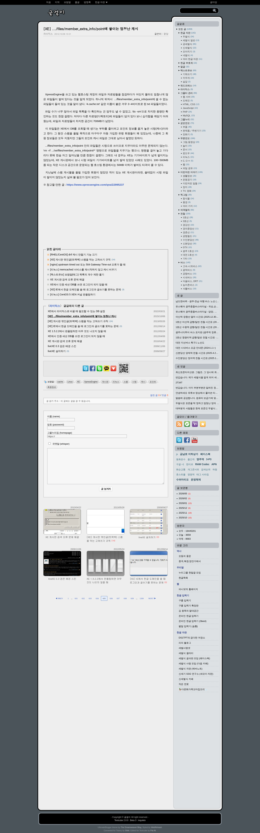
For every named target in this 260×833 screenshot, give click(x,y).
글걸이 (127, 817)
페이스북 (205, 454)
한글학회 (183, 577)
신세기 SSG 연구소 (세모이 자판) (196, 673)
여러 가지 (190, 206)
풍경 (186, 202)
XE (78, 382)
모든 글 (185, 29)
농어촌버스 (190, 285)
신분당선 (189, 243)
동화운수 (180, 459)
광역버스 (189, 270)
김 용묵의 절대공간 (188, 610)
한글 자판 (188, 33)
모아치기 (189, 51)
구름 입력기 (185, 600)
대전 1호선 (190, 254)
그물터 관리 (188, 93)
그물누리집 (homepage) (87, 434)
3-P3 (208, 459)
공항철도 (189, 236)
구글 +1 (180, 464)
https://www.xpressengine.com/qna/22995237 (95, 184)
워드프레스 (188, 85)
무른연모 (187, 138)
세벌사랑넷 (184, 648)
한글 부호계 (188, 63)
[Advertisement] (105, 65)
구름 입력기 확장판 (188, 605)
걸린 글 (155, 395)
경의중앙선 (191, 228)
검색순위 (205, 469)
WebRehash (156, 827)
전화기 (188, 134)
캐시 (143, 382)
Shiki (127, 830)
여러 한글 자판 (192, 59)
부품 (187, 127)
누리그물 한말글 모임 (190, 572)
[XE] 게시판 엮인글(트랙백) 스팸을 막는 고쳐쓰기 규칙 (80, 259)
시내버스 (189, 277)
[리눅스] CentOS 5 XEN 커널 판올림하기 (72, 294)
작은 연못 (184, 684)
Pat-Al (153, 830)
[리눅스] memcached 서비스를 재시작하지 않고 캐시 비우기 (83, 269)
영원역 (191, 474)
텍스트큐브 (188, 70)
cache (60, 382)
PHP (187, 111)
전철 (185, 213)
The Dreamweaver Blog (131, 827)
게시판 (105, 382)
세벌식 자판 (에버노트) (190, 668)
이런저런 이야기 (191, 172)
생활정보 (189, 176)
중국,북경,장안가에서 (190, 561)
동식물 (188, 198)
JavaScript (190, 108)
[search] (196, 11)
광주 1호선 (190, 251)
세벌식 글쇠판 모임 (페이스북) (194, 658)
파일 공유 (190, 168)
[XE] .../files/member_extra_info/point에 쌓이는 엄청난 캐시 (90, 28)
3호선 (187, 221)
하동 (215, 469)
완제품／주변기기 (194, 130)
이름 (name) (61, 418)
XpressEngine (91, 382)
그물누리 (187, 119)
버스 (185, 262)
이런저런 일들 (192, 183)
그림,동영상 (191, 142)
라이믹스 (48, 33)
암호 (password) (61, 426)
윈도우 (188, 153)
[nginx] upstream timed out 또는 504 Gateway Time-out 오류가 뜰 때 (88, 264)
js (177, 454)
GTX (187, 247)
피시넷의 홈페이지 (188, 589)
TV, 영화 (189, 191)
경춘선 (188, 232)
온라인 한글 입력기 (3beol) (192, 621)
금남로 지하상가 (189, 454)
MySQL (189, 115)
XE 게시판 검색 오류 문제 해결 (67, 279)
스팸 (126, 382)
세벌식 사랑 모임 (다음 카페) (193, 663)
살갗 (186, 81)
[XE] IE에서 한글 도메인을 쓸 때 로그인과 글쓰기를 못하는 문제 (85, 289)
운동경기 (189, 179)
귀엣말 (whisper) (58, 444)
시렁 (134, 382)
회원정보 (51, 387)
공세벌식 (189, 44)
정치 (187, 187)
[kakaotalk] (106, 371)
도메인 (188, 100)
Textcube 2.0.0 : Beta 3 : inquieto (130, 820)
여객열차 (187, 210)
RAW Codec (202, 464)
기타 (187, 258)
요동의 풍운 (185, 556)
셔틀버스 (189, 288)
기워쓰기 (189, 74)
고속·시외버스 (192, 266)
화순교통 (180, 469)
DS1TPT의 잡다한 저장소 (192, 637)
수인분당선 (191, 240)
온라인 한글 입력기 (188, 616)
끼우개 (188, 78)
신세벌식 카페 (186, 679)
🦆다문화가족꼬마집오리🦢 (193, 689)
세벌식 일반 (191, 40)
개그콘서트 (193, 469)
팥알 (166, 33)
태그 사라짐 (203, 474)
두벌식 (188, 36)
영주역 (200, 459)
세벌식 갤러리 (186, 653)
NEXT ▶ (152, 598)
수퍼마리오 (182, 479)
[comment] (105, 466)
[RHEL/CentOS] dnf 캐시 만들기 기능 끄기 (73, 254)
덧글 (165, 395)
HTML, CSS (191, 104)
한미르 (189, 464)
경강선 (188, 225)
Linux (70, 382)
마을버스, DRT (192, 281)
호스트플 (180, 474)
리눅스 (116, 382)
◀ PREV (59, 598)
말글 (184, 66)
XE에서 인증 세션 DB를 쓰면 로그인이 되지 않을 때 (78, 284)
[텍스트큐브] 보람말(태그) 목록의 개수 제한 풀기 (77, 274)
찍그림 (186, 194)
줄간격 (191, 459)
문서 (187, 149)
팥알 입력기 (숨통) (188, 626)
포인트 (153, 382)
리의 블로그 (185, 642)
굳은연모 (187, 123)
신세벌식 (189, 47)
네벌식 (188, 55)
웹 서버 (189, 96)
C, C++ (188, 160)
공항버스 (189, 273)
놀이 (187, 145)
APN (214, 464)
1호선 (188, 217)
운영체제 (196, 479)
